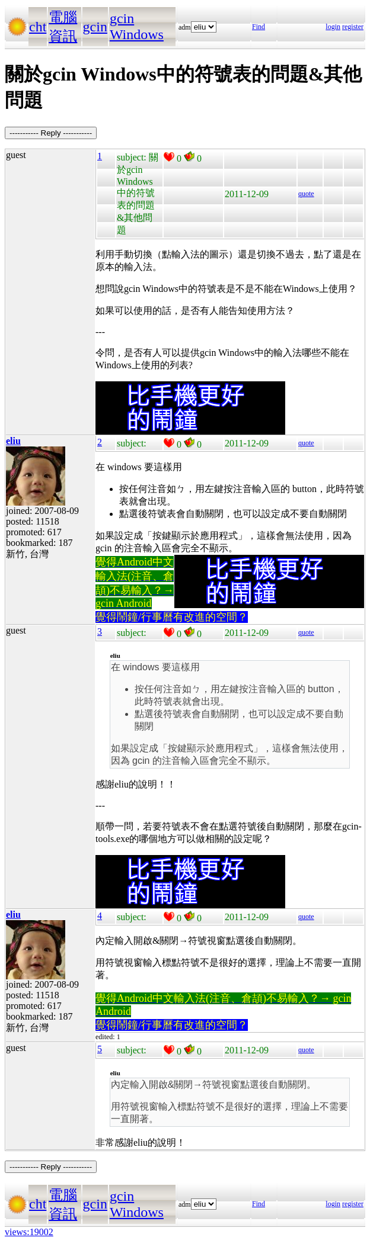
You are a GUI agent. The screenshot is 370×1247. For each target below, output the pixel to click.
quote (306, 193)
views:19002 (29, 1232)
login (333, 27)
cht (37, 26)
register (352, 27)
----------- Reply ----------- (50, 132)
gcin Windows (137, 26)
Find (258, 27)
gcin (95, 26)
